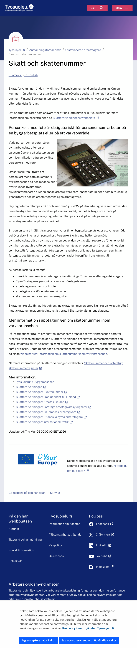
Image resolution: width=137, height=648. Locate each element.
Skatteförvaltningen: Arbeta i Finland (42, 402)
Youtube (104, 556)
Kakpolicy (55, 545)
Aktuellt (14, 529)
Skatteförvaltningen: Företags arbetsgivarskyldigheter (53, 407)
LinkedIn (103, 545)
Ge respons (56, 556)
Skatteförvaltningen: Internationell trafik (44, 422)
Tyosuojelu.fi (17, 50)
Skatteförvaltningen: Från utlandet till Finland (48, 397)
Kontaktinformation (21, 550)
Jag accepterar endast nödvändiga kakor (89, 640)
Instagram (104, 566)
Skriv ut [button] (55, 492)
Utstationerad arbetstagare (83, 50)
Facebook (104, 524)
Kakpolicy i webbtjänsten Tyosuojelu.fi (88, 628)
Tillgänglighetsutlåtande (65, 534)
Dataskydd (15, 561)
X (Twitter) (105, 534)
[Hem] (19, 8)
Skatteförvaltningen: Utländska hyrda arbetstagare (51, 417)
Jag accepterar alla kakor (38, 640)
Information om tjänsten (64, 524)
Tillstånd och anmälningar (26, 539)
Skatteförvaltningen (31, 387)
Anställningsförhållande (45, 50)
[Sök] (97, 8)
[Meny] (122, 7)
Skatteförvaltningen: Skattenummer (41, 392)
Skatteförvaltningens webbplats (76, 118)
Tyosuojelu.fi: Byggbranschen (35, 382)
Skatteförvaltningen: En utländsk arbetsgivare (48, 412)
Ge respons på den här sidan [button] (27, 492)
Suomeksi (15, 75)
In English (31, 75)
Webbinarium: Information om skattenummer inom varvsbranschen (63, 354)
